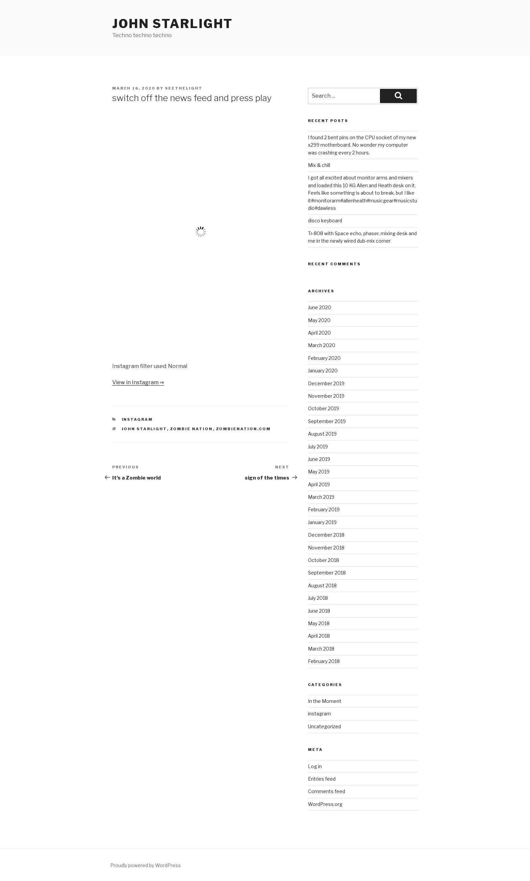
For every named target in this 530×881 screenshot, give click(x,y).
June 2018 (319, 611)
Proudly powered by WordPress (145, 865)
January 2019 (322, 522)
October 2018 (323, 560)
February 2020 (324, 358)
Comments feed (326, 791)
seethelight (183, 88)
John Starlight (172, 23)
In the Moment (324, 701)
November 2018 (326, 547)
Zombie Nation (191, 428)
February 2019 (324, 509)
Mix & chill (319, 165)
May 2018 (319, 623)
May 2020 (319, 320)
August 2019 (322, 434)
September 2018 (327, 573)
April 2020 (319, 333)
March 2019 (321, 497)
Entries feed (322, 779)
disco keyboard (325, 220)
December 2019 (326, 383)
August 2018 (322, 585)
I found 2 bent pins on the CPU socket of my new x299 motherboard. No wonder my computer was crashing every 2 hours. (362, 144)
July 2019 (318, 446)
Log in (315, 766)
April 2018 (319, 636)
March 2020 (321, 345)
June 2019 (319, 459)
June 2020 (319, 307)
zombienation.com (243, 428)
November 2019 (326, 396)
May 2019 (319, 471)
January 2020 (323, 370)
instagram (137, 419)
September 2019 (327, 421)
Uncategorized (324, 726)
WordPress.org (325, 804)
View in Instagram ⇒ (138, 382)
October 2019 (323, 408)
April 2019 (319, 484)
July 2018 (318, 598)
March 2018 (321, 649)
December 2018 (326, 535)
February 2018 (324, 661)
